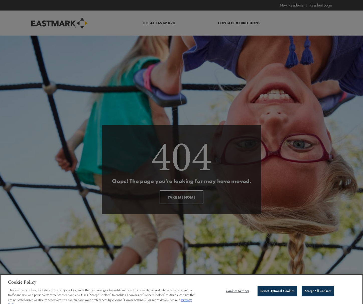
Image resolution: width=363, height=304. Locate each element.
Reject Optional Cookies (277, 293)
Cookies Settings (237, 293)
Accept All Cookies (317, 293)
